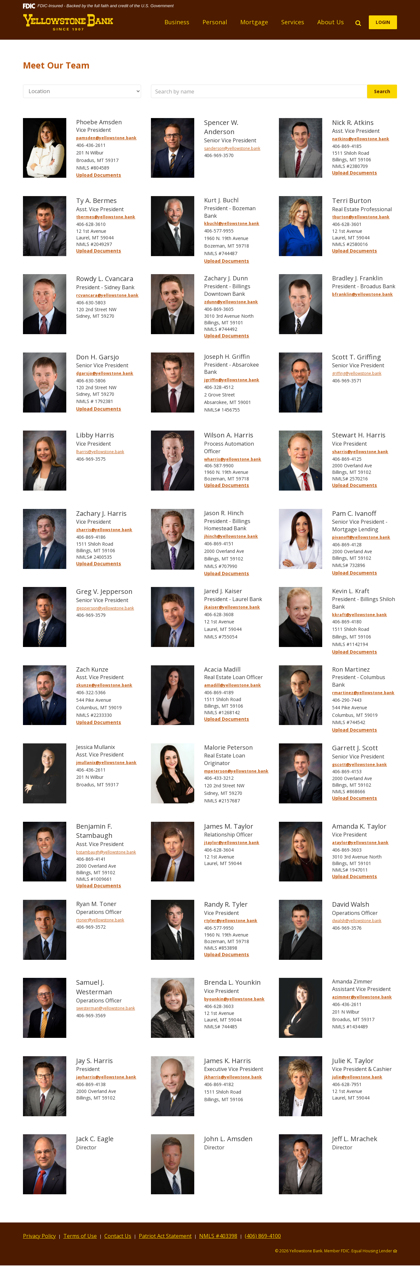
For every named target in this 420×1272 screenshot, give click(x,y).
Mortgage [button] (254, 22)
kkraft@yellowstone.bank (359, 614)
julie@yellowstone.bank (357, 1077)
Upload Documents (98, 175)
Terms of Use (80, 1236)
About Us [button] (330, 22)
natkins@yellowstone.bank (360, 139)
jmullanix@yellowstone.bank (106, 762)
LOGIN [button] (383, 22)
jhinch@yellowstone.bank (231, 536)
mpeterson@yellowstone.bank (236, 771)
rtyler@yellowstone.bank (230, 920)
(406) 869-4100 (263, 1236)
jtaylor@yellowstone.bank (231, 842)
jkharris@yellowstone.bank (233, 1077)
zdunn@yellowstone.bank (231, 302)
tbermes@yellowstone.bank (105, 217)
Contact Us (117, 1236)
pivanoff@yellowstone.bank (361, 537)
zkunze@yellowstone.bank (104, 685)
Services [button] (292, 22)
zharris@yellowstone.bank (104, 530)
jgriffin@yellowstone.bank (231, 380)
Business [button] (176, 22)
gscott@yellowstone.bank (359, 764)
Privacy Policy (39, 1236)
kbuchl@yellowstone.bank (231, 223)
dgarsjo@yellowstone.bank (104, 373)
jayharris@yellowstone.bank (106, 1077)
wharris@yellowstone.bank (232, 459)
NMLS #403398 (218, 1236)
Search (385, 91)
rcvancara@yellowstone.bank (107, 295)
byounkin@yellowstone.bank (234, 999)
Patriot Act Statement (165, 1236)
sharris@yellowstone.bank (360, 451)
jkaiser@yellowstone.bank (232, 607)
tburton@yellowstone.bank (360, 217)
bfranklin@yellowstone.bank (362, 294)
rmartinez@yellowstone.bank (363, 693)
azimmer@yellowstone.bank (362, 997)
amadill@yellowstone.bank (232, 685)
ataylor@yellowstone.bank (360, 842)
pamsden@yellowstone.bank (106, 138)
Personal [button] (214, 22)
